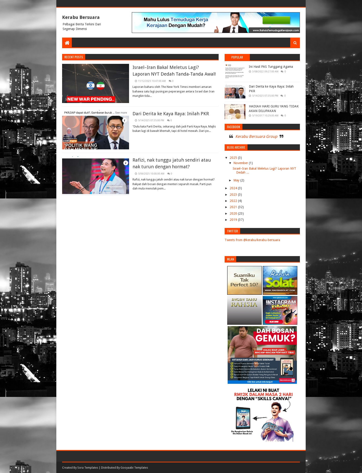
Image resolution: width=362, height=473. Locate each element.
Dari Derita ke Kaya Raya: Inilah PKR (171, 113)
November (241, 163)
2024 (234, 188)
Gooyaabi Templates (134, 467)
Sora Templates (87, 467)
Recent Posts (73, 56)
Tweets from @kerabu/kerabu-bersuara (252, 240)
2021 (234, 207)
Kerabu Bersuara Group (256, 136)
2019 (234, 220)
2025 (234, 158)
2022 (234, 201)
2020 (234, 213)
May (236, 180)
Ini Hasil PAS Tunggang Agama (271, 66)
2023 (234, 194)
